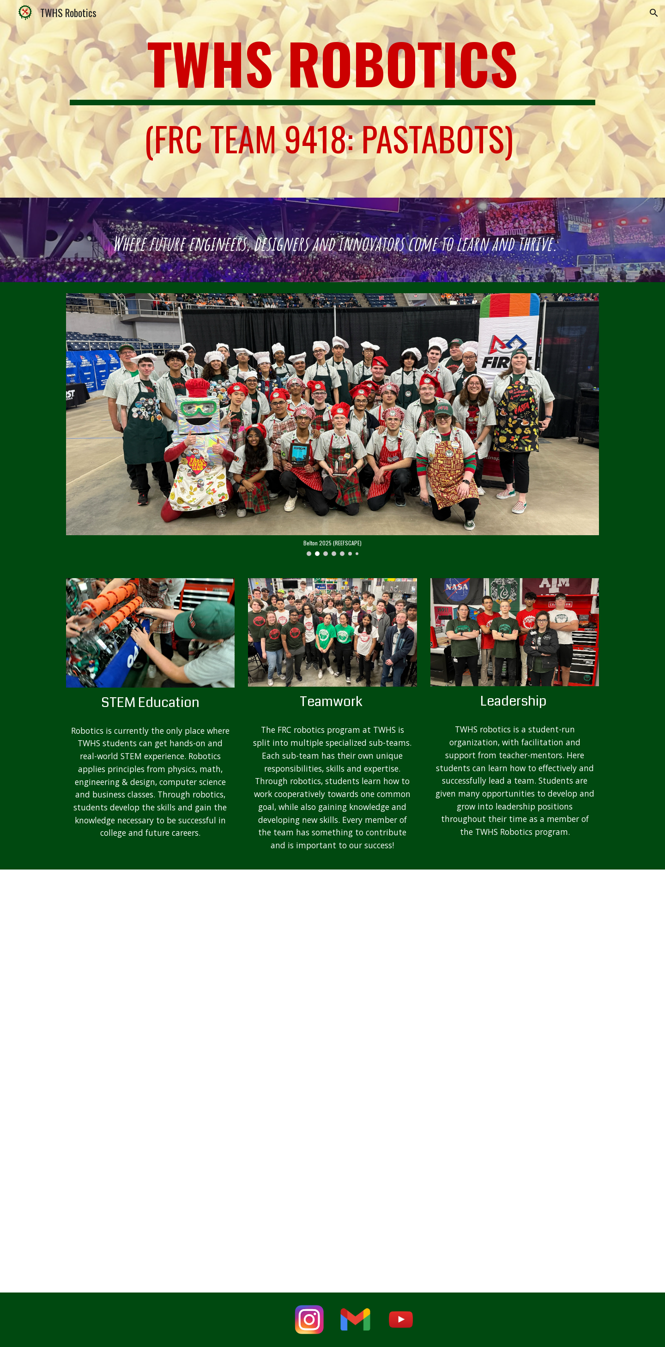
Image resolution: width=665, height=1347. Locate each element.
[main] (332, 99)
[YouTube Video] (150, 938)
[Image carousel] (332, 424)
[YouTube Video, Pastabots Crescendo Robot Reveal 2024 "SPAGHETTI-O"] (150, 1222)
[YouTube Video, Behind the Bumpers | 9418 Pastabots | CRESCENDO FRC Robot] (514, 1222)
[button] (654, 13)
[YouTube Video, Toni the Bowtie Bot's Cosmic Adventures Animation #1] (332, 1222)
